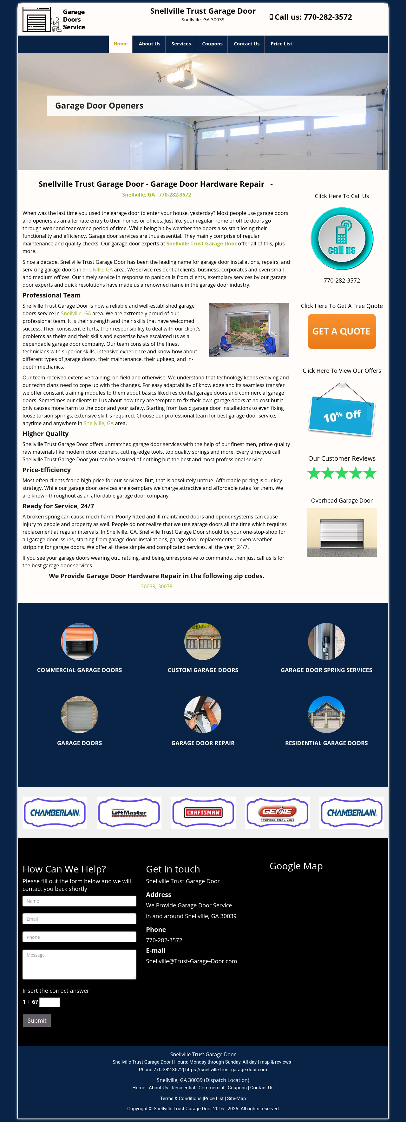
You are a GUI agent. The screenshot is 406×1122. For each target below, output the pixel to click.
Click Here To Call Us (342, 196)
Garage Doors (79, 743)
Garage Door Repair (203, 743)
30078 (165, 586)
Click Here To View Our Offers (342, 370)
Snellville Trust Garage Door (202, 243)
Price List (281, 43)
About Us (149, 43)
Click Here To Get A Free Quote (342, 306)
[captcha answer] (49, 1002)
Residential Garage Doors (326, 743)
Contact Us (246, 43)
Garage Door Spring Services (326, 670)
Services (181, 43)
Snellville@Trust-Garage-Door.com (191, 961)
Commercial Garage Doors (79, 670)
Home (121, 43)
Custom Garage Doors (203, 670)
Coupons (212, 43)
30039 (148, 586)
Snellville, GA (138, 194)
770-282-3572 (328, 16)
